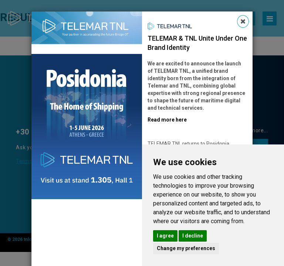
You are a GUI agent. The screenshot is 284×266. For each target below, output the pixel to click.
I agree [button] (165, 236)
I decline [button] (192, 236)
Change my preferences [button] (186, 248)
